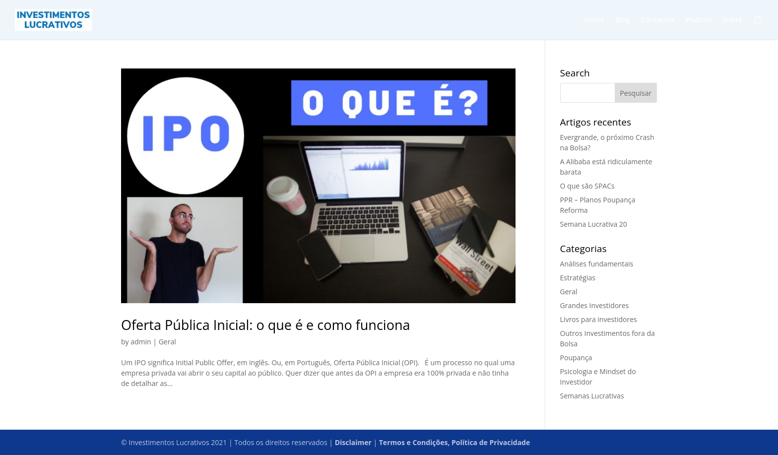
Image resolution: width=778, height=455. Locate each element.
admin (140, 341)
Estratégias (577, 277)
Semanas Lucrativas (592, 395)
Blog (622, 20)
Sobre (732, 20)
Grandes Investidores (594, 305)
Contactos (658, 20)
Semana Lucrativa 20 (593, 224)
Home (594, 20)
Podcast (699, 20)
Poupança (576, 357)
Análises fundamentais (597, 263)
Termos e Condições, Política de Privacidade (454, 442)
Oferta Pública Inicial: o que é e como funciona (265, 325)
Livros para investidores (598, 319)
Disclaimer (353, 442)
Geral (167, 341)
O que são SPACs (587, 186)
